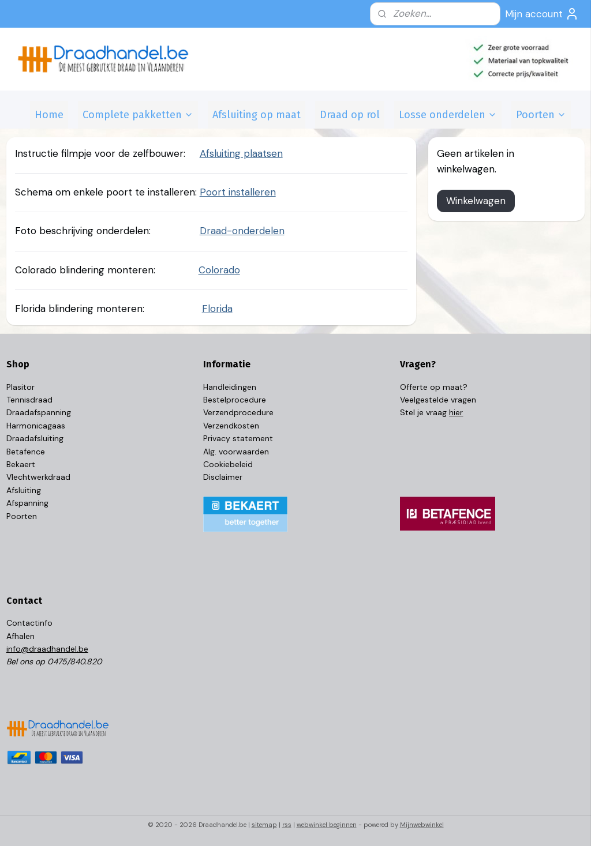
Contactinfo (29, 623)
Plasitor (20, 387)
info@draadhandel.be (47, 649)
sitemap (264, 825)
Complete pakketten (138, 114)
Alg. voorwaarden (236, 451)
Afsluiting (23, 490)
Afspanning (27, 503)
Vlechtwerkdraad (38, 477)
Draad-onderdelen (242, 230)
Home (49, 114)
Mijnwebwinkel (422, 825)
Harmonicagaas (35, 425)
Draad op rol (350, 114)
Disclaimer (222, 477)
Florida (217, 308)
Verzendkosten (231, 425)
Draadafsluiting (34, 438)
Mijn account (542, 14)
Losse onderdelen (448, 114)
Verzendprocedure (238, 412)
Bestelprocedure (234, 399)
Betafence (25, 451)
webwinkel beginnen (327, 825)
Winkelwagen (476, 200)
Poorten (541, 114)
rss (286, 825)
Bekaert (20, 464)
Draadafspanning (38, 412)
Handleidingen (229, 387)
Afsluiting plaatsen (241, 153)
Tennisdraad (29, 399)
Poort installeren (238, 192)
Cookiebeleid (228, 464)
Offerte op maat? (433, 387)
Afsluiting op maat (256, 114)
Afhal (15, 636)
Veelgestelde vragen (438, 399)
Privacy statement (238, 438)
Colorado (219, 269)
